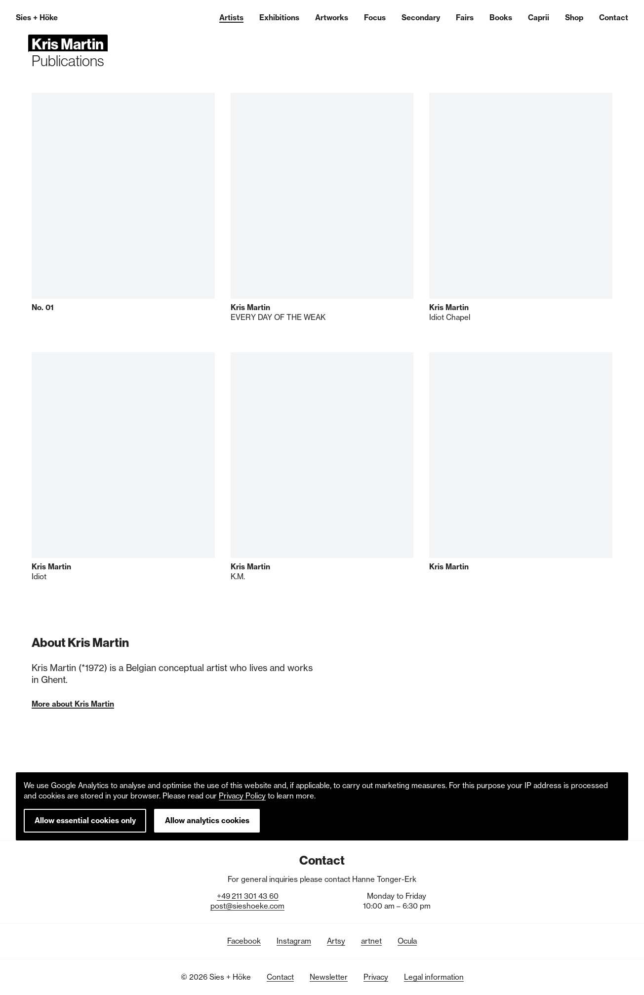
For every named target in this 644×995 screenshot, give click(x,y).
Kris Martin (68, 44)
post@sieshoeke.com (247, 906)
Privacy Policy (242, 795)
